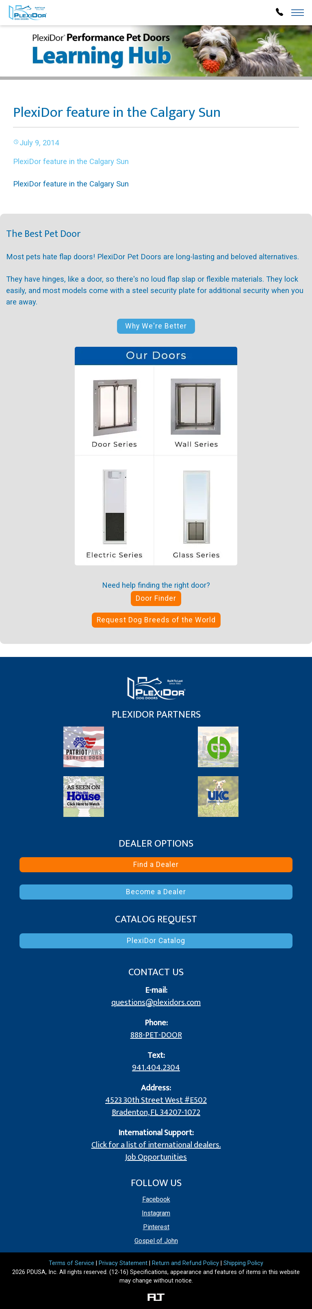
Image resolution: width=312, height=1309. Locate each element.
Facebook (156, 1199)
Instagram (156, 1213)
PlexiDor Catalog (156, 941)
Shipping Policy (243, 1263)
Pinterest (156, 1227)
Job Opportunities (156, 1157)
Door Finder (156, 598)
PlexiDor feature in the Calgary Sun (71, 161)
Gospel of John (156, 1241)
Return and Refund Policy (185, 1263)
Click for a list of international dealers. (156, 1145)
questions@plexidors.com (156, 1002)
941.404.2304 (156, 1068)
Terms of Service (71, 1263)
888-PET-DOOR (156, 1035)
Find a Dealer (156, 864)
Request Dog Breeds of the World (156, 620)
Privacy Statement (123, 1263)
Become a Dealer (156, 892)
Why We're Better (156, 326)
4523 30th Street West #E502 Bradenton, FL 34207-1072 (156, 1106)
